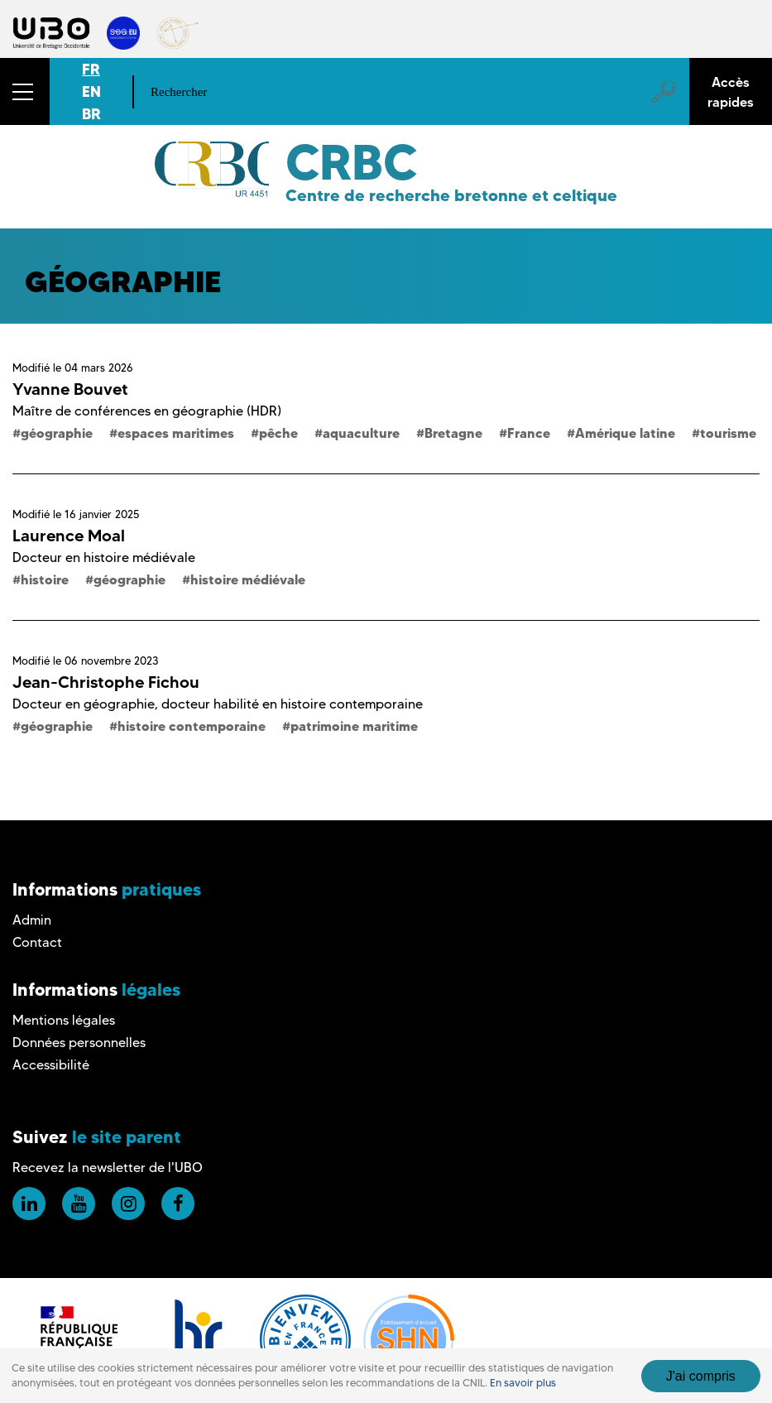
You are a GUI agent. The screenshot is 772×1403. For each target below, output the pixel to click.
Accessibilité (50, 1065)
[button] (25, 91)
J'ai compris (701, 1376)
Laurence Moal (68, 535)
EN (91, 91)
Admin (31, 920)
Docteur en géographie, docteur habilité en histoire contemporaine (217, 704)
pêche (278, 433)
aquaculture (361, 433)
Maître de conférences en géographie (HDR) (146, 411)
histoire (45, 579)
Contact (37, 942)
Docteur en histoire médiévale (103, 557)
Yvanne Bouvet (70, 389)
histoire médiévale (247, 579)
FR (91, 69)
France (528, 433)
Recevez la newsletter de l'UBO (107, 1167)
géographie (57, 433)
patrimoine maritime (354, 726)
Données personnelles (79, 1042)
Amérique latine (625, 433)
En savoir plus (523, 1383)
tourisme (728, 433)
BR (91, 113)
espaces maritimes (175, 433)
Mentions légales (63, 1020)
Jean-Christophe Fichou (105, 682)
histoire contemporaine (191, 726)
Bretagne (453, 433)
